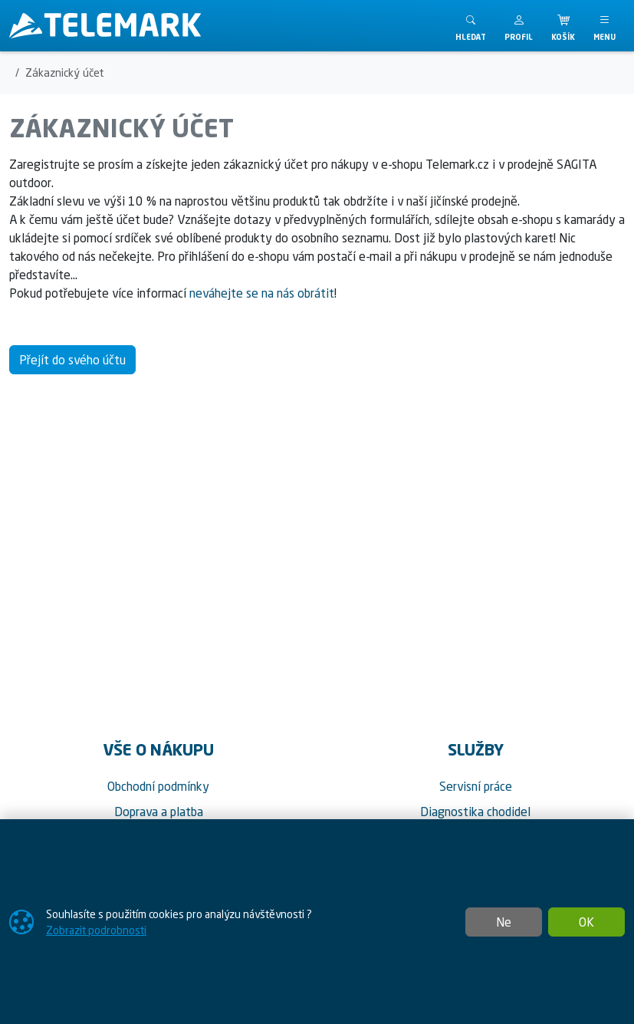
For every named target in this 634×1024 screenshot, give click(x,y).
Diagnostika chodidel (475, 811)
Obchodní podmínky (158, 786)
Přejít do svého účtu (72, 359)
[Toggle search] (470, 25)
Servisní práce (475, 786)
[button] (518, 25)
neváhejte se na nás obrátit (261, 293)
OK (586, 922)
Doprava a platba (158, 811)
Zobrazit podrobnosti (96, 930)
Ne (503, 922)
